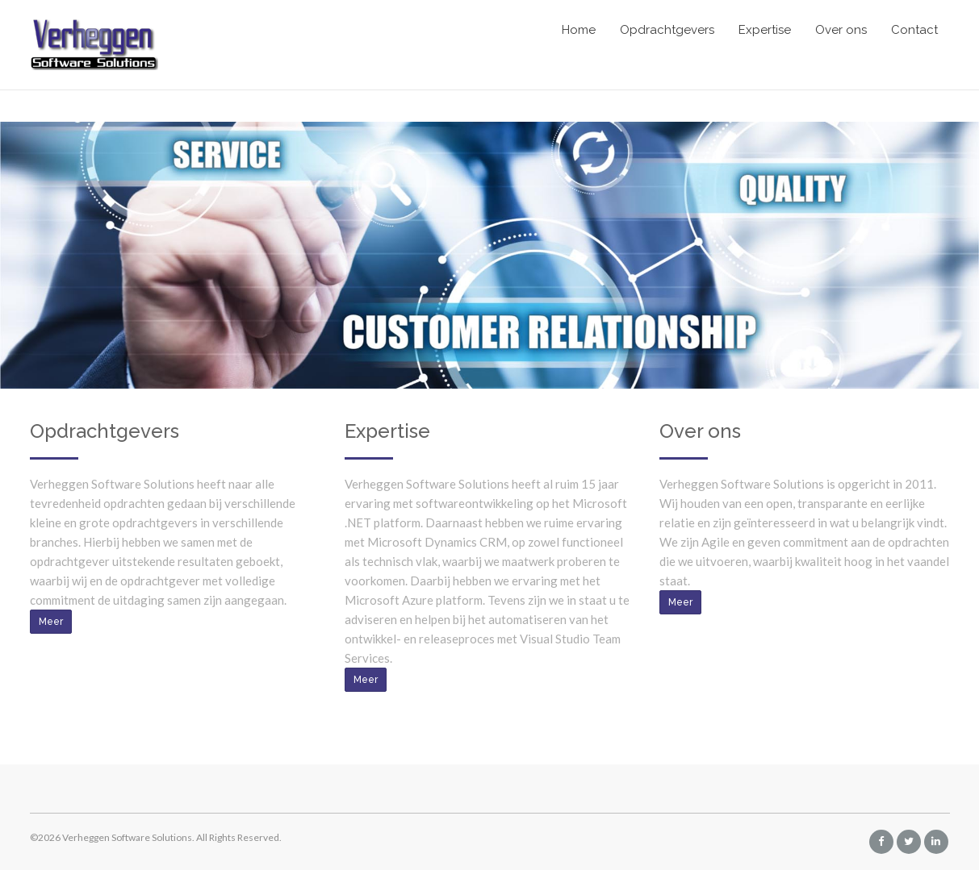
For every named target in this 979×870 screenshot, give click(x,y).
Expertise (764, 30)
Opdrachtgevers (667, 30)
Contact (914, 30)
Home (579, 30)
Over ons (841, 30)
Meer (51, 621)
